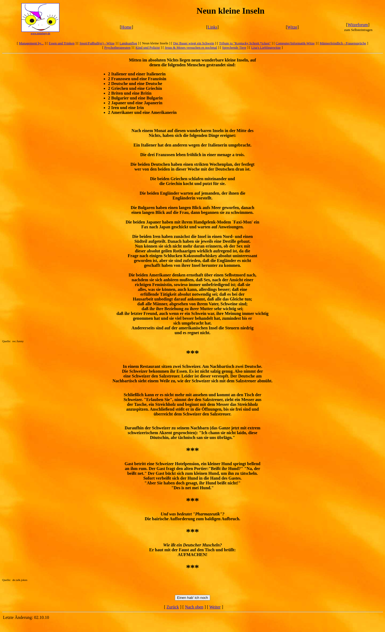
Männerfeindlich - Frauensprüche (343, 43)
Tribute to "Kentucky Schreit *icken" (245, 43)
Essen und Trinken (62, 43)
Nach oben (194, 607)
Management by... (31, 43)
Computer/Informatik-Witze (295, 43)
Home (126, 27)
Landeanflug (128, 43)
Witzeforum (358, 24)
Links (212, 27)
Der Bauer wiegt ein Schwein (193, 43)
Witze (292, 27)
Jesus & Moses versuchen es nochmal (191, 47)
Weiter (215, 607)
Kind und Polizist (148, 47)
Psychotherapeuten (117, 47)
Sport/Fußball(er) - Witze (96, 43)
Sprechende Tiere (234, 47)
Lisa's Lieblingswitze (266, 47)
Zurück (173, 607)
